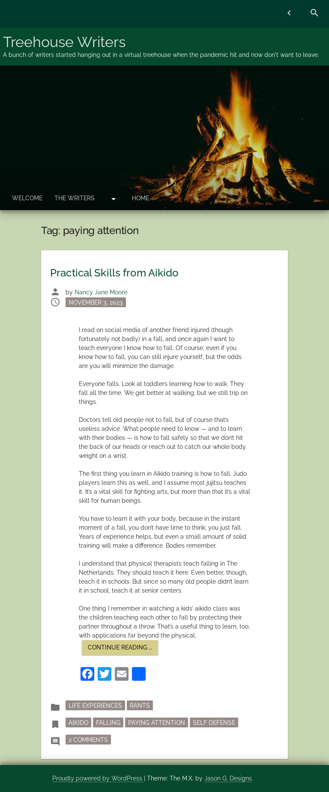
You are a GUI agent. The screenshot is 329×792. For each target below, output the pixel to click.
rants (140, 705)
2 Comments (90, 739)
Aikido (78, 722)
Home (140, 198)
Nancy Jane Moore (101, 292)
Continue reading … (123, 649)
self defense (214, 722)
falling (108, 722)
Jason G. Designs (228, 778)
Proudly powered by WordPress (98, 778)
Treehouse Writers (64, 41)
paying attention (156, 722)
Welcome (27, 198)
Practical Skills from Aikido (114, 273)
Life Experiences (95, 705)
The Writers (74, 198)
